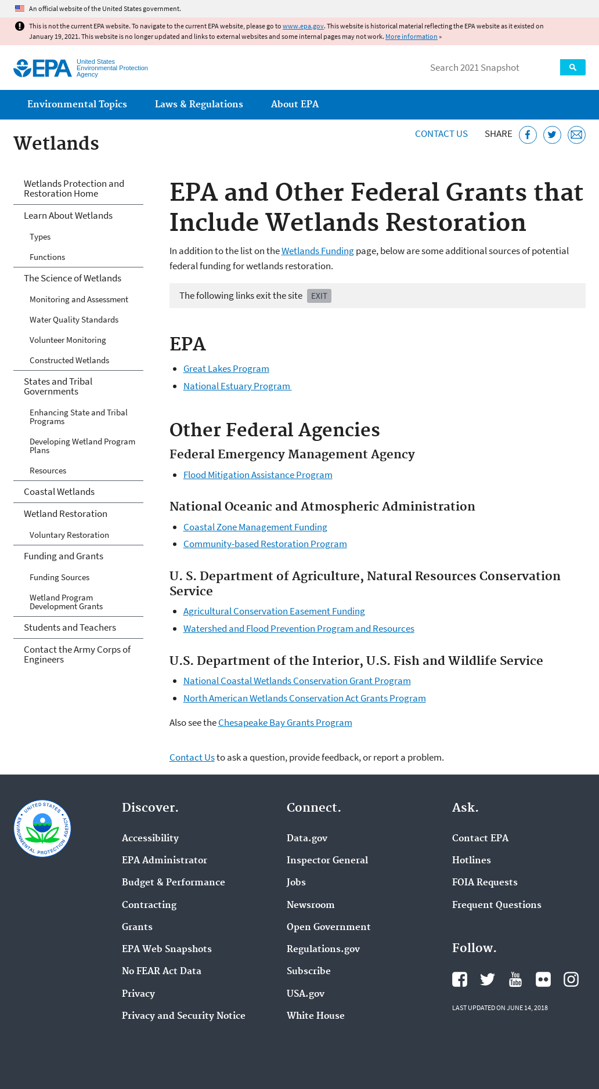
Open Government (329, 927)
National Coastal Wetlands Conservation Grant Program (297, 680)
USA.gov (305, 994)
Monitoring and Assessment (79, 299)
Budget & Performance (173, 883)
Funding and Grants (63, 555)
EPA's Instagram (571, 979)
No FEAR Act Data (161, 972)
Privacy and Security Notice (184, 1016)
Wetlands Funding (318, 250)
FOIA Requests (485, 883)
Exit (319, 295)
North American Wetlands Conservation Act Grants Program (304, 698)
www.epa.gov (303, 25)
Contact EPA (480, 839)
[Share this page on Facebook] (528, 135)
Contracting (149, 905)
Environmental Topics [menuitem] (77, 104)
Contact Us (441, 133)
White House (316, 1016)
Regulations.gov (323, 950)
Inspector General (327, 861)
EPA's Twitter (487, 979)
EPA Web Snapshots (167, 950)
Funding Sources (59, 577)
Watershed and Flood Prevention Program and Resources (298, 628)
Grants (137, 927)
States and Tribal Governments (58, 386)
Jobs (296, 883)
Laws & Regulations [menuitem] (199, 104)
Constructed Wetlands (69, 360)
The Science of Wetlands (72, 278)
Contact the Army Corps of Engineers (77, 654)
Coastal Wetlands (59, 491)
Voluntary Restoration (69, 534)
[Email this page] (577, 135)
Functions (47, 256)
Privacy (138, 994)
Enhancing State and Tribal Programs (79, 416)
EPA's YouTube (515, 979)
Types (40, 236)
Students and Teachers (70, 627)
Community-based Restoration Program (265, 543)
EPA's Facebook (459, 979)
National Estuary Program (237, 385)
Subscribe (309, 972)
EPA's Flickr (543, 979)
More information (411, 36)
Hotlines (471, 861)
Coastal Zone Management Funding (255, 526)
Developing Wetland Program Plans (82, 445)
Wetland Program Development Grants (66, 602)
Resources (48, 470)
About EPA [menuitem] (295, 104)
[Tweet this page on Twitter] (552, 135)
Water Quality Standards (74, 319)
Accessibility (150, 839)
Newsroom (311, 905)
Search (573, 67)
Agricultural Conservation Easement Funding (274, 611)
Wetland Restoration (65, 513)
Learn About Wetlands (68, 215)
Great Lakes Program (226, 368)
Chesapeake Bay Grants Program (285, 722)
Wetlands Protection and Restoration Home (74, 188)
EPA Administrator (164, 861)
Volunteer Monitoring (68, 339)
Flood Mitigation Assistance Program (258, 474)
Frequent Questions (497, 905)
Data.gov (307, 839)
